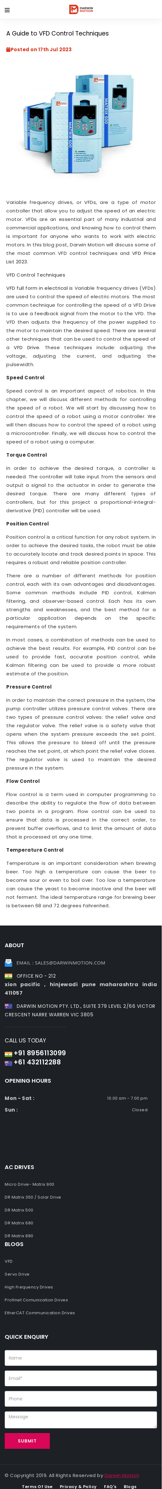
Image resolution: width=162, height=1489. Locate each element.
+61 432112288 (37, 1062)
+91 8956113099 (39, 1053)
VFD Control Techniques (35, 275)
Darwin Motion (122, 1475)
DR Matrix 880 (19, 1236)
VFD (9, 1261)
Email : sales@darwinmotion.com (61, 962)
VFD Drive (26, 347)
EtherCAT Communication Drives (40, 1313)
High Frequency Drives (29, 1287)
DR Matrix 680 (19, 1223)
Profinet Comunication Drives (36, 1300)
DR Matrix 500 (19, 1210)
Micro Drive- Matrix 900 (30, 1184)
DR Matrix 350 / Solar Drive (33, 1197)
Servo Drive (17, 1274)
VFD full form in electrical (37, 288)
